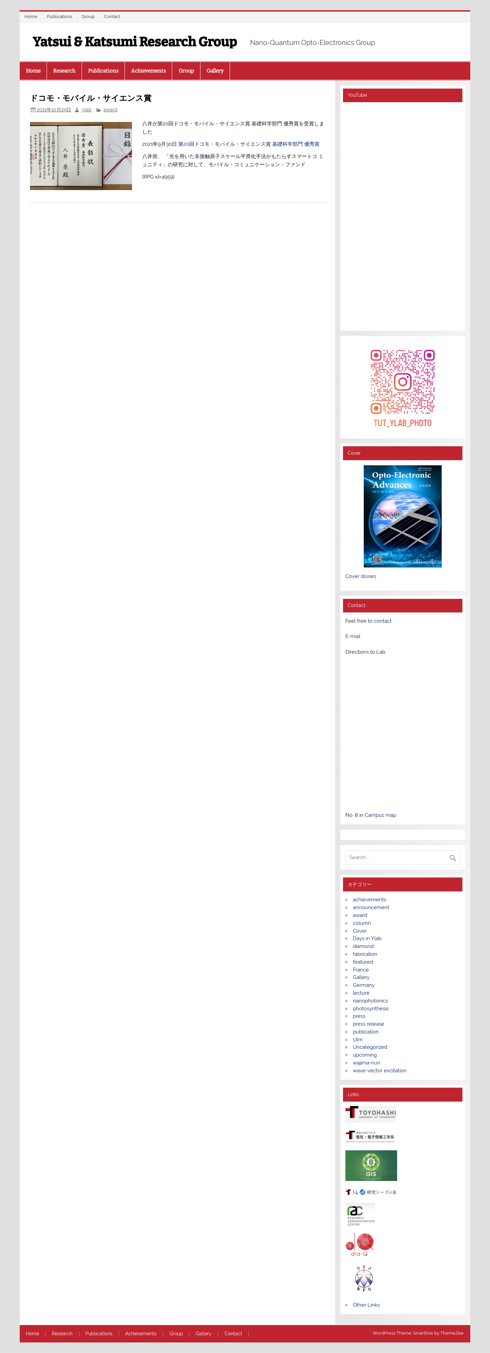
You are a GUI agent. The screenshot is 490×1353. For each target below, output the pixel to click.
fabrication (365, 954)
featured (363, 962)
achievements (369, 900)
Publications (59, 16)
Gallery (215, 71)
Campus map (380, 815)
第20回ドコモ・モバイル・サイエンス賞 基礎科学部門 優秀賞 (249, 144)
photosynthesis (371, 1009)
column (362, 923)
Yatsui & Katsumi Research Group (135, 42)
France (361, 970)
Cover (360, 931)
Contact (112, 16)
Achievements (148, 71)
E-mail (352, 636)
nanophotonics (370, 1001)
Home (30, 16)
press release (368, 1024)
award (110, 109)
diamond (363, 946)
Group (88, 16)
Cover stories (360, 576)
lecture (361, 993)
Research (64, 71)
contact (383, 621)
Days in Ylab (367, 938)
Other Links (366, 1305)
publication (366, 1032)
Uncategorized (370, 1047)
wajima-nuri (366, 1063)
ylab (87, 109)
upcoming (365, 1055)
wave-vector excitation (380, 1071)
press (359, 1016)
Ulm (358, 1040)
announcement (371, 907)
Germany (364, 985)
